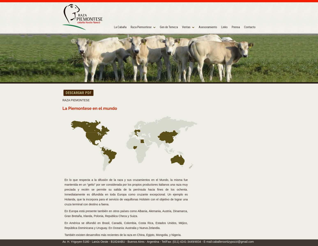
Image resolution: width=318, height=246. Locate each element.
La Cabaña (120, 27)
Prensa (236, 27)
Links (224, 27)
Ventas (186, 27)
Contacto (250, 27)
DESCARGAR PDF (78, 93)
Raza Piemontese (141, 27)
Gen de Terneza (169, 27)
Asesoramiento (208, 27)
